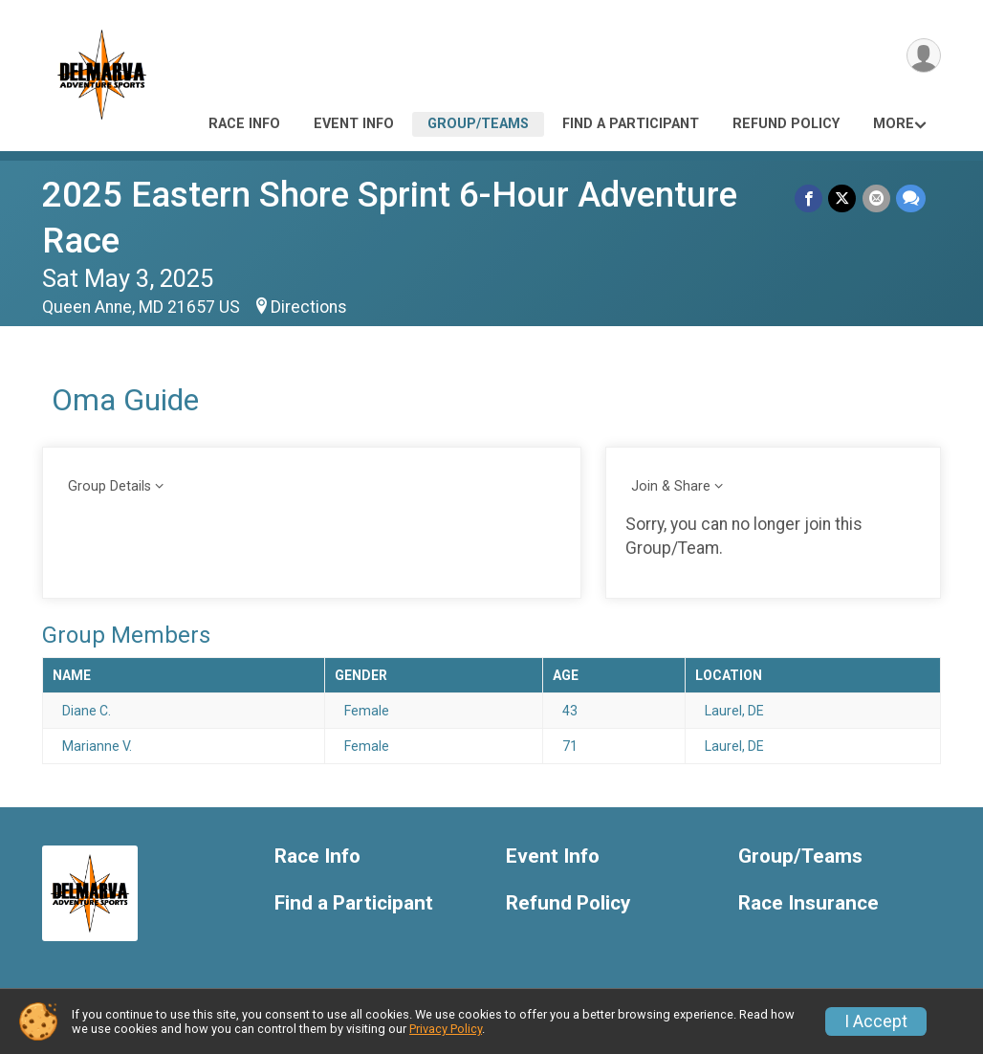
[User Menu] (923, 56)
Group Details (109, 486)
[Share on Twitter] (843, 198)
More (893, 124)
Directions (309, 307)
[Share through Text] (911, 198)
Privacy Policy (445, 1028)
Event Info (354, 124)
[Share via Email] (876, 198)
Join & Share (670, 486)
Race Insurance (808, 903)
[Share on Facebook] (809, 198)
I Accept (875, 1021)
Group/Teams (478, 124)
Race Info (244, 124)
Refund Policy (786, 124)
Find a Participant (630, 124)
